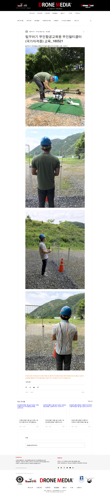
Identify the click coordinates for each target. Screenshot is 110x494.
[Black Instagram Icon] (61, 468)
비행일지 (56, 20)
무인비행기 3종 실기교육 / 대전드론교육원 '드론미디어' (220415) (54, 421)
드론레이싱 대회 (47, 20)
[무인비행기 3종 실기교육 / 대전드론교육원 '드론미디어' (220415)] (55, 410)
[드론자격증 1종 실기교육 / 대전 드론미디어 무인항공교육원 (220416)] (29, 410)
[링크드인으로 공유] (34, 387)
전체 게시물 (20, 20)
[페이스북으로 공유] (26, 387)
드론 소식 (76, 20)
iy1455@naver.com (41, 460)
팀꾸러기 (28, 8)
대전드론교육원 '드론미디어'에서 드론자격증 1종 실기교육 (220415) (80, 421)
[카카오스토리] (58, 468)
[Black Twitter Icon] (67, 468)
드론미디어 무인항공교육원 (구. (21, 8)
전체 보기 (90, 401)
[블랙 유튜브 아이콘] (70, 468)
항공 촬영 (37, 20)
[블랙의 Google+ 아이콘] (73, 468)
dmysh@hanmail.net (30, 460)
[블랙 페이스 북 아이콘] (64, 468)
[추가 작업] (84, 32)
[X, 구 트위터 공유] (30, 387)
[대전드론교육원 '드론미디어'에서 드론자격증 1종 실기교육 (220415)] (81, 410)
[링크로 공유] (38, 387)
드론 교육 (28, 20)
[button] (90, 20)
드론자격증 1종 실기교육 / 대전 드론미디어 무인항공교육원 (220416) (28, 421)
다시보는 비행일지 (66, 20)
